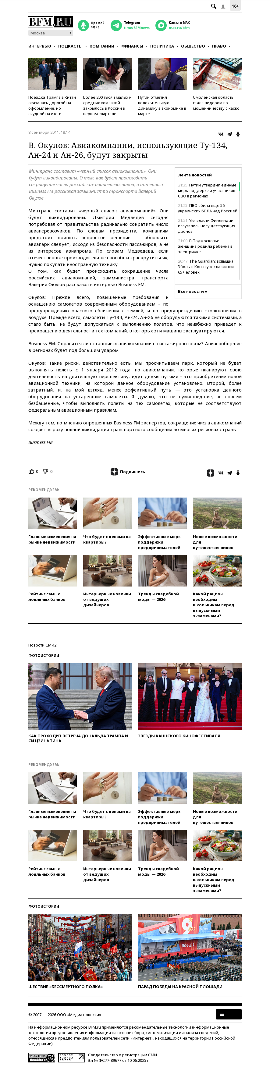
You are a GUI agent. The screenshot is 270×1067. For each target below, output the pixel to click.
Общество (193, 46)
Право (219, 46)
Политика (162, 46)
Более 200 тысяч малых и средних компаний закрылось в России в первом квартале (107, 105)
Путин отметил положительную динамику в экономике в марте (162, 105)
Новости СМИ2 (42, 645)
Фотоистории (43, 655)
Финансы (132, 46)
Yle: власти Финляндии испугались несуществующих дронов (206, 226)
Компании (102, 46)
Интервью (39, 46)
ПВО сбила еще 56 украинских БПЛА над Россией (207, 208)
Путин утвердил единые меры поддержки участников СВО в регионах (207, 190)
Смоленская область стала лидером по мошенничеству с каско (216, 102)
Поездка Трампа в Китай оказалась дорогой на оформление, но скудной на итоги (52, 105)
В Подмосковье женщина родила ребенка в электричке (205, 246)
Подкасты (70, 46)
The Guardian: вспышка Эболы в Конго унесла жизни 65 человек (206, 266)
